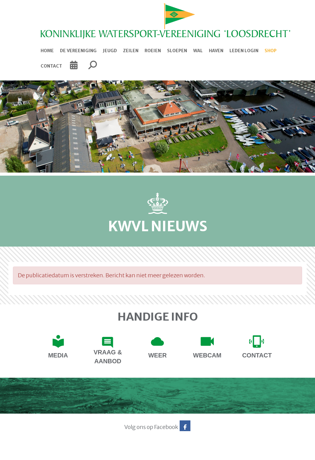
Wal (198, 50)
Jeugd (110, 50)
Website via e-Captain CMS (27, 453)
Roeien (153, 50)
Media (58, 355)
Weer (157, 355)
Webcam (207, 355)
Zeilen (130, 50)
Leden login (243, 50)
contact (257, 355)
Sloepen (177, 50)
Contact (51, 66)
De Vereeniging (78, 50)
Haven (216, 50)
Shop (271, 50)
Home (47, 50)
